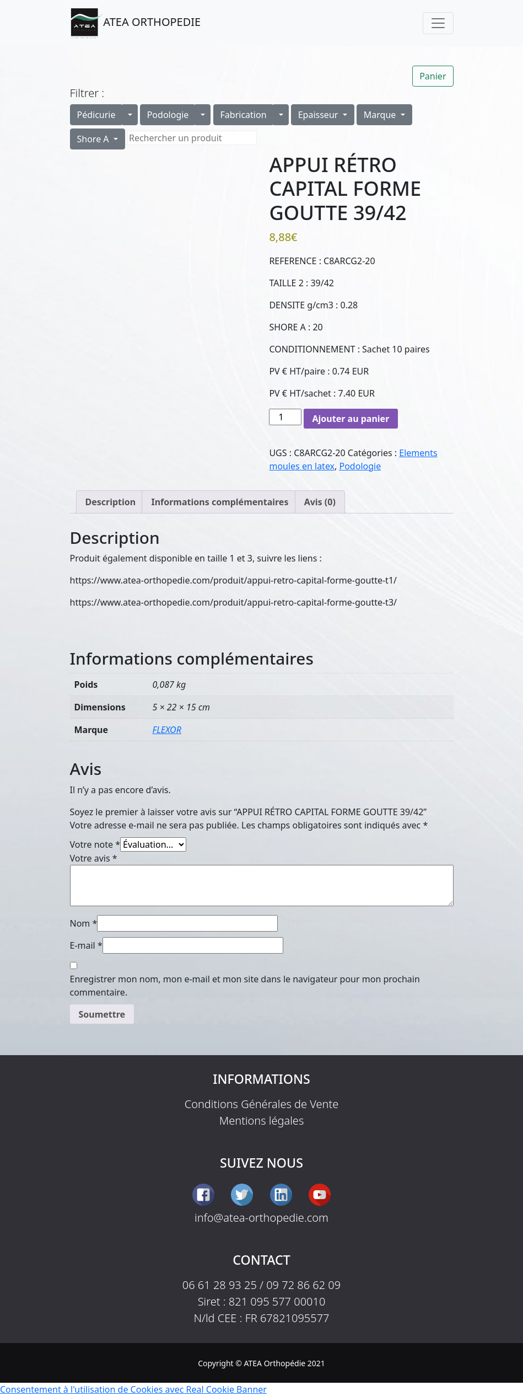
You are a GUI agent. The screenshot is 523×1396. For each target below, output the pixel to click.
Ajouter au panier (351, 419)
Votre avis (93, 858)
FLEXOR (167, 730)
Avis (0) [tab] (320, 502)
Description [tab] (110, 502)
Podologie (168, 115)
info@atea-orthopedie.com (261, 1217)
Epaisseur (319, 115)
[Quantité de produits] (285, 417)
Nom (84, 923)
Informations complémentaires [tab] (219, 502)
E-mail (86, 945)
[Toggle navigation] (438, 23)
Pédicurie (96, 115)
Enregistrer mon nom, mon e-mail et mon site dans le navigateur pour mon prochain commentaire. (245, 985)
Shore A (94, 139)
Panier (432, 76)
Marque (381, 115)
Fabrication (243, 115)
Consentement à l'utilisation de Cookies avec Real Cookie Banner (133, 1389)
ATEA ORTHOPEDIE (135, 23)
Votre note (95, 844)
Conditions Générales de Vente (262, 1104)
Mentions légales (261, 1120)
